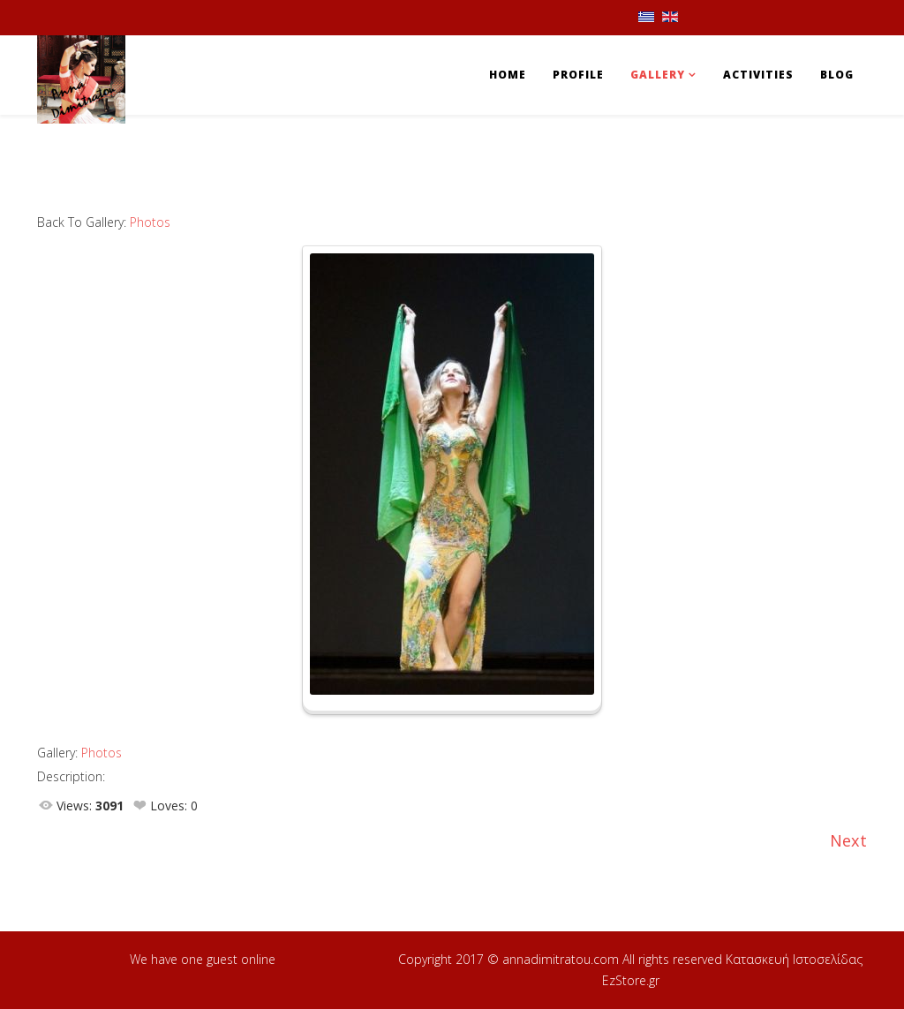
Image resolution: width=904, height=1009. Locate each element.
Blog (837, 74)
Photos (150, 222)
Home (507, 74)
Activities (758, 74)
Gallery (657, 74)
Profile (578, 74)
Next (848, 840)
